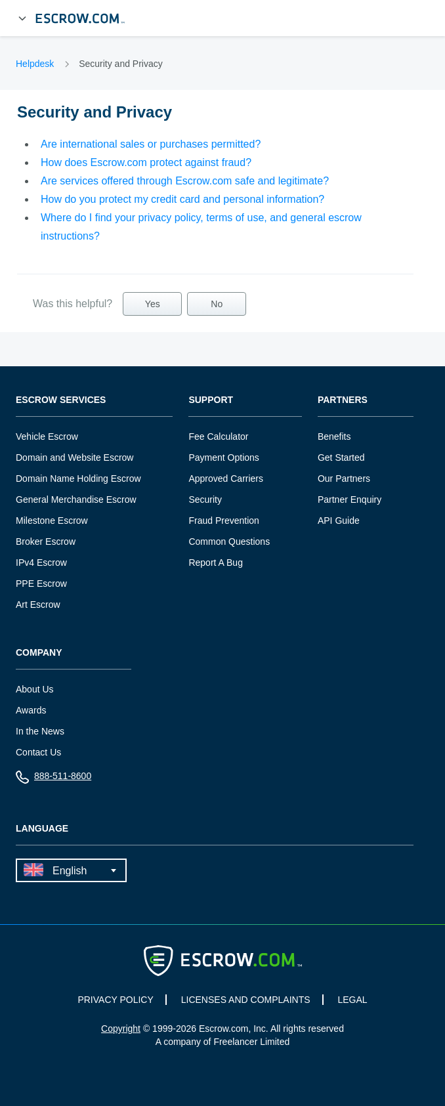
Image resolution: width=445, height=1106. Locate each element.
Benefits (334, 436)
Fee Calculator (218, 436)
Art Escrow (38, 604)
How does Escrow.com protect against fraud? (146, 162)
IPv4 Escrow (41, 562)
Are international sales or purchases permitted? (151, 144)
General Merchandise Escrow (76, 499)
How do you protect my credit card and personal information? (182, 199)
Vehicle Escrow (47, 436)
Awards (31, 710)
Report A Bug (215, 562)
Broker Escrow (45, 541)
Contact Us (38, 752)
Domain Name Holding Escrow (78, 478)
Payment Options (223, 457)
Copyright (120, 1028)
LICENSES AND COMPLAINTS (245, 999)
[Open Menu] (22, 18)
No (216, 304)
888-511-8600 (53, 779)
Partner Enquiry (349, 499)
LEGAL (352, 999)
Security (205, 499)
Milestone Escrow (52, 520)
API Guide (339, 520)
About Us (35, 689)
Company (39, 653)
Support (210, 400)
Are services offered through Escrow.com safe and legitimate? (185, 180)
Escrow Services (61, 400)
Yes (152, 304)
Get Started (341, 457)
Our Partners (344, 478)
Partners (343, 400)
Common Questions (229, 541)
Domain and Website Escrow (74, 457)
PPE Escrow (41, 583)
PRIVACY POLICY (115, 999)
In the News (40, 731)
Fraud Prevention (223, 520)
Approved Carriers (225, 478)
